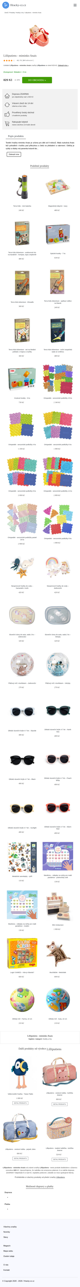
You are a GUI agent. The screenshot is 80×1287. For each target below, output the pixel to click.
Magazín (6, 1246)
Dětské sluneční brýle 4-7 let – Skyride (22, 731)
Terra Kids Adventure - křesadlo (22, 302)
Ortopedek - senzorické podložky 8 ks (22, 491)
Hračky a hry (20, 12)
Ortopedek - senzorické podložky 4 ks (22, 444)
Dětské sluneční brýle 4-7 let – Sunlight (22, 828)
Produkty (12, 12)
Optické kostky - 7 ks (57, 253)
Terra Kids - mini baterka (22, 206)
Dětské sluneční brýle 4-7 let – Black (22, 779)
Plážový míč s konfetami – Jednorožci (22, 683)
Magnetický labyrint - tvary (57, 206)
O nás (5, 1265)
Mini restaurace (57, 925)
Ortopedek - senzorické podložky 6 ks (58, 444)
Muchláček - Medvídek (58, 972)
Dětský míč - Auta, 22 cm (58, 1019)
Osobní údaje (8, 1256)
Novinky (6, 1232)
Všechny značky (10, 1227)
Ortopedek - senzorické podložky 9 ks (58, 538)
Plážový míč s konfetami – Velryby (57, 683)
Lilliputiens (41, 65)
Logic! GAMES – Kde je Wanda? (22, 972)
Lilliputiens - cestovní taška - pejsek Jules (20, 1149)
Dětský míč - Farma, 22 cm (22, 1019)
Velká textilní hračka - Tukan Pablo (20, 1094)
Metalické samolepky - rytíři (22, 876)
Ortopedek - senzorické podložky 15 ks (58, 398)
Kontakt (6, 1270)
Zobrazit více (14, 154)
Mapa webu (8, 1251)
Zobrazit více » (63, 65)
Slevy (5, 1237)
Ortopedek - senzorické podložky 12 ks (58, 491)
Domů (6, 12)
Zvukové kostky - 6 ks (22, 398)
